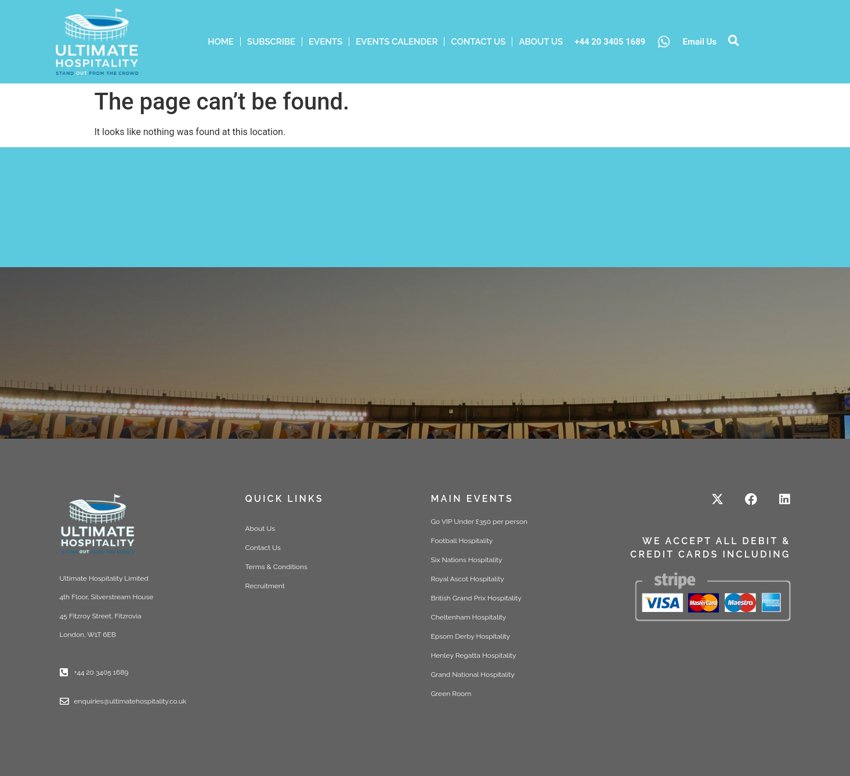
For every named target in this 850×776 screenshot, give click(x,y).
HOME (221, 42)
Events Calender (396, 42)
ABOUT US (541, 42)
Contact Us (478, 42)
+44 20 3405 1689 (609, 42)
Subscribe (271, 42)
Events (325, 42)
